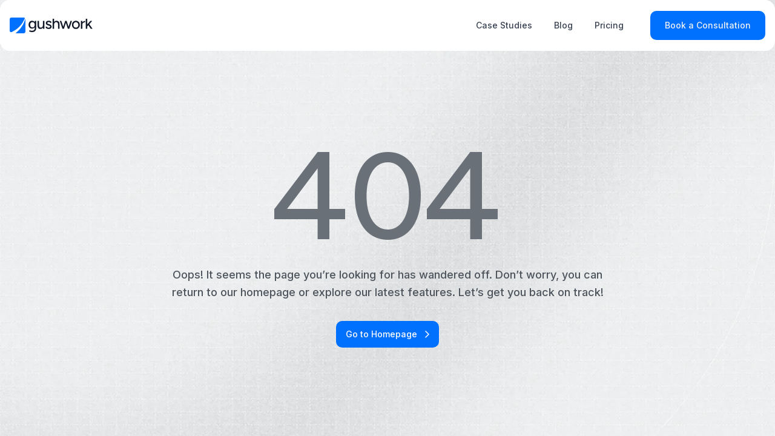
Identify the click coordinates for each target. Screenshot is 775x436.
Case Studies (504, 25)
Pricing (609, 25)
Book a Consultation (708, 25)
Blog (563, 25)
